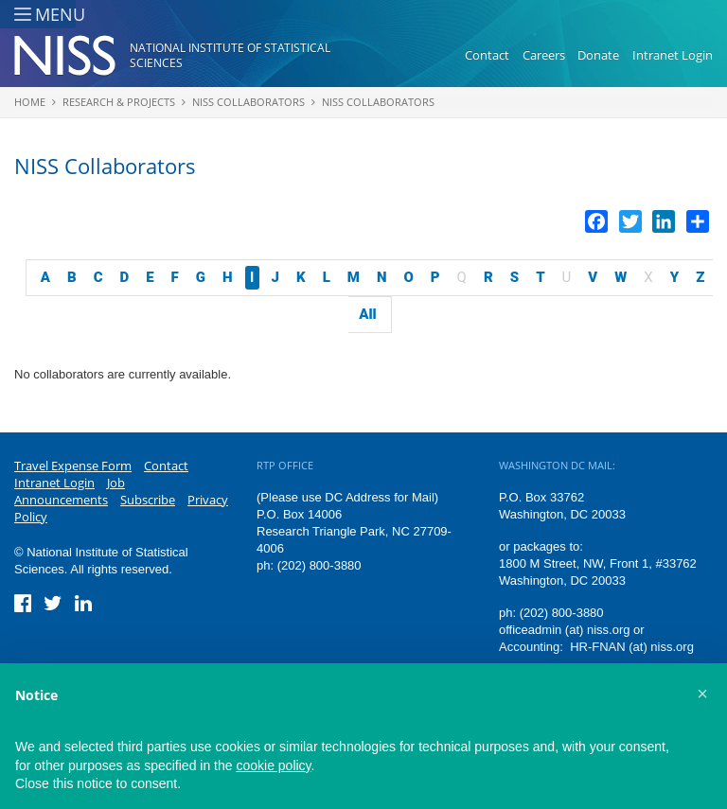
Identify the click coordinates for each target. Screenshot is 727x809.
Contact (487, 54)
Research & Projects (118, 102)
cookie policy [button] (273, 765)
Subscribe (147, 499)
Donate (598, 54)
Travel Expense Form (73, 465)
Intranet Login (672, 54)
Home (29, 102)
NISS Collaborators (248, 102)
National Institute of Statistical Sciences (230, 55)
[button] (702, 693)
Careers (544, 54)
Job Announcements (69, 491)
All (367, 314)
